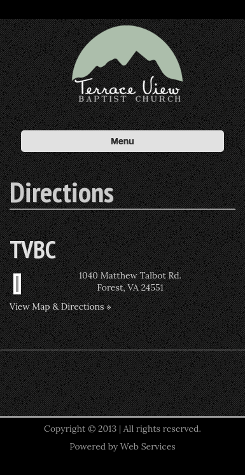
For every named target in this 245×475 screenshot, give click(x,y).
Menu (122, 141)
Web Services (148, 446)
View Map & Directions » (60, 306)
